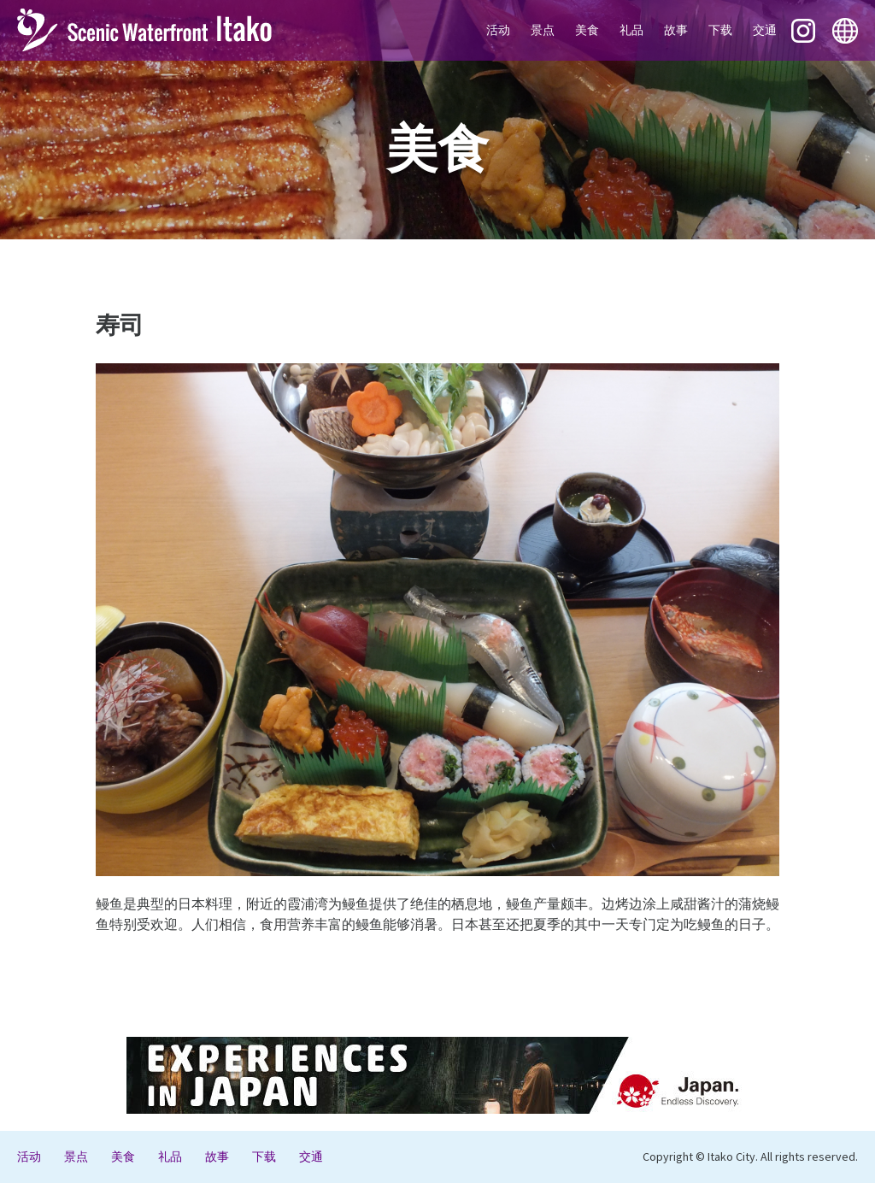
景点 (543, 30)
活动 (498, 30)
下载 (720, 30)
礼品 (631, 30)
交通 (765, 30)
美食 (587, 30)
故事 (676, 30)
